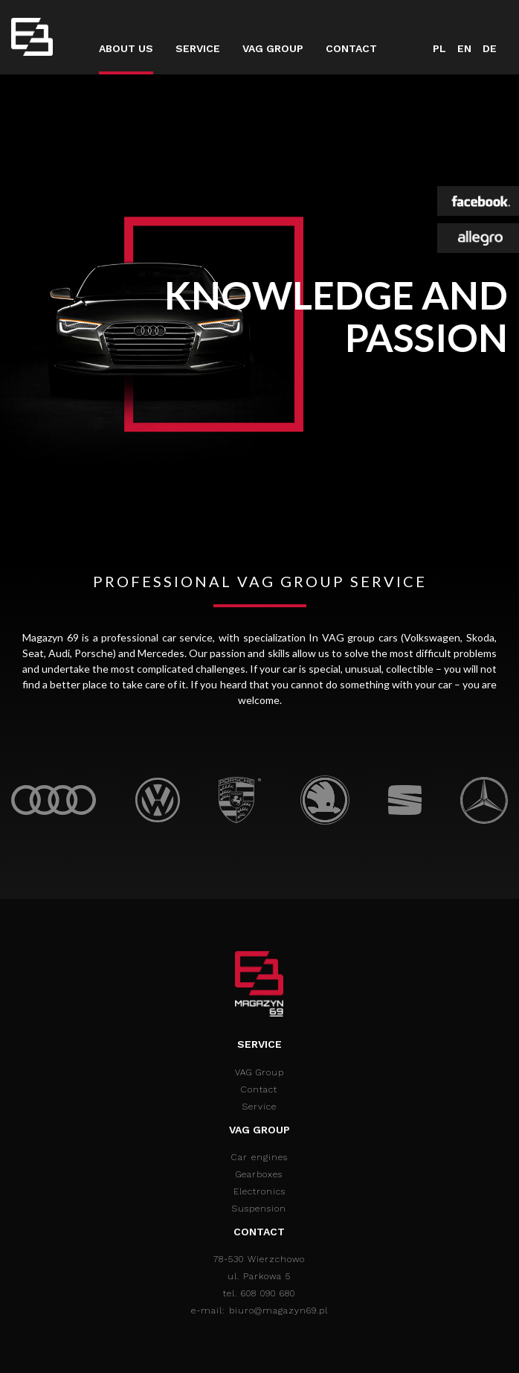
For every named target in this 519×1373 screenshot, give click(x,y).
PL (439, 48)
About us (126, 48)
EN (464, 48)
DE (490, 48)
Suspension (259, 1208)
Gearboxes (259, 1174)
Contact (351, 48)
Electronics (259, 1191)
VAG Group (272, 48)
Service (197, 48)
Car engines (259, 1157)
